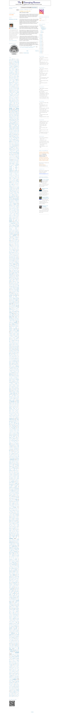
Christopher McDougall (16, 152)
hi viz (17, 309)
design (13, 194)
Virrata (10, 669)
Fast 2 (18, 241)
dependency (11, 193)
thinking (13, 637)
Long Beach (17, 366)
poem (9, 471)
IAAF (17, 324)
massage (10, 379)
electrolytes (10, 220)
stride (10, 608)
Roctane (10, 528)
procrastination (11, 484)
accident (11, 66)
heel (12, 307)
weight (13, 681)
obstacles (14, 438)
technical (12, 626)
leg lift (11, 357)
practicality (14, 479)
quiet (17, 495)
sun (17, 612)
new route (13, 424)
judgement (17, 343)
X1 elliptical (14, 692)
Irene (12, 339)
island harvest (15, 339)
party (12, 454)
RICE (14, 525)
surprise (14, 619)
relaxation (11, 513)
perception (17, 458)
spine (9, 591)
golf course (17, 283)
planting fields (15, 469)
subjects (13, 610)
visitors (13, 671)
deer (17, 191)
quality (10, 495)
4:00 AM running (17, 62)
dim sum (15, 197)
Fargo (10, 241)
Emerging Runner (13, 223)
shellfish (12, 567)
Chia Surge (17, 149)
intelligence (14, 334)
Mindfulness (14, 392)
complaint (16, 168)
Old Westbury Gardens (15, 441)
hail (17, 294)
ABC (13, 64)
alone (17, 77)
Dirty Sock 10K (15, 198)
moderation (11, 398)
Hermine (17, 308)
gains (15, 268)
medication (11, 383)
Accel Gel (15, 65)
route (13, 529)
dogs (17, 207)
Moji (14, 398)
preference (17, 480)
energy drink (16, 226)
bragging (15, 121)
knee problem (12, 351)
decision (11, 191)
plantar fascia (10, 468)
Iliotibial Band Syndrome (15, 325)
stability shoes (14, 596)
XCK (17, 692)
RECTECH (15, 508)
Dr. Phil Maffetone (13, 210)
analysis (17, 80)
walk (18, 674)
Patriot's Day (14, 455)
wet (14, 683)
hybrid (10, 324)
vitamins (15, 672)
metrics (10, 388)
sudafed (17, 611)
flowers (10, 255)
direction (18, 197)
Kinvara (13, 349)
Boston (18, 119)
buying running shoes (11, 135)
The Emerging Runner (13, 28)
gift (9, 278)
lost (9, 369)
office (9, 440)
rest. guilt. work (13, 522)
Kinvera (15, 350)
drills (13, 211)
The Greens (14, 635)
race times (15, 498)
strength (17, 606)
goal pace (13, 282)
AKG (17, 75)
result (10, 523)
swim (17, 620)
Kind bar (10, 349)
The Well (17, 636)
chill (10, 150)
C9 (15, 135)
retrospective (14, 524)
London (10, 366)
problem (16, 483)
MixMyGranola (11, 396)
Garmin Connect (14, 272)
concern (16, 169)
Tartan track (16, 624)
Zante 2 (10, 695)
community (11, 165)
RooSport (14, 528)
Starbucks (15, 597)
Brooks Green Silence (16, 127)
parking (13, 453)
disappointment (17, 199)
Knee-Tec (16, 351)
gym (13, 294)
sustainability (17, 619)
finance (10, 249)
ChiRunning (17, 150)
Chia (14, 149)
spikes (15, 590)
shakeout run (11, 566)
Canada (17, 139)
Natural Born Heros (11, 413)
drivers (15, 211)
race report (17, 497)
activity (13, 68)
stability (11, 596)
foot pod (18, 258)
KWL (10, 353)
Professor (12, 485)
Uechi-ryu (14, 660)
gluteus (17, 280)
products (18, 484)
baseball (14, 104)
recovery (14, 507)
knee (18, 350)
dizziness (18, 205)
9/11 (10, 64)
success (13, 611)
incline (14, 329)
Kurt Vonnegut (14, 352)
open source (13, 443)
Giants (17, 277)
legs (13, 357)
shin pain (16, 567)
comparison (10, 166)
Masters (14, 380)
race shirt (12, 498)
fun (14, 267)
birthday (16, 111)
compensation (10, 167)
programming (10, 486)
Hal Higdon (10, 295)
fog (9, 257)
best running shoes (16, 107)
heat (16, 306)
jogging (14, 343)
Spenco (10, 590)
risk (13, 526)
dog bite (10, 207)
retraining (10, 524)
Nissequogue (14, 428)
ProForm (16, 485)
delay (9, 192)
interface (14, 335)
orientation (17, 444)
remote (11, 515)
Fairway (10, 239)
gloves (14, 280)
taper (16, 622)
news (17, 425)
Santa (15, 554)
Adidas (16, 69)
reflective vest (17, 510)
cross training (11, 184)
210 (11, 61)
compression (10, 169)
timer (9, 640)
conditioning (11, 170)
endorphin (10, 225)
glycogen (10, 281)
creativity (13, 183)
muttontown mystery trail (13, 408)
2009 (41, 51)
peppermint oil (17, 457)
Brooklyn (10, 125)
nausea (18, 413)
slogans (15, 579)
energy (18, 225)
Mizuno (15, 396)
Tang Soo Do (12, 622)
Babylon (10, 96)
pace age (14, 450)
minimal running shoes (13, 393)
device (10, 195)
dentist (18, 192)
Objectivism (10, 438)
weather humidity (11, 680)
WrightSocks (14, 691)
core (15, 177)
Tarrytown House (12, 624)
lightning (17, 363)
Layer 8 (10, 356)
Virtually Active (14, 670)
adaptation (17, 68)
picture (13, 465)
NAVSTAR (15, 414)
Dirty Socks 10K (11, 199)
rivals (15, 526)
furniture (10, 268)
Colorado (17, 162)
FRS (10, 266)
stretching (17, 607)
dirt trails (11, 198)
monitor (17, 398)
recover (10, 507)
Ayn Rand (17, 95)
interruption (11, 336)
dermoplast (15, 193)
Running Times (17, 549)
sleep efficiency (15, 577)
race (12, 496)
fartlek (13, 241)
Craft (13, 182)
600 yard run (13, 63)
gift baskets (12, 278)
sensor (10, 565)
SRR (18, 595)
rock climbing (14, 527)
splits (11, 592)
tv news (17, 659)
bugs (12, 133)
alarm (9, 76)
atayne (11, 92)
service (15, 565)
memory (13, 386)
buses (17, 133)
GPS (18, 285)
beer (17, 105)
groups (14, 292)
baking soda (13, 98)
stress (10, 607)
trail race (10, 647)
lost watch (12, 369)
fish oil (18, 249)
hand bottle (10, 298)
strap (15, 604)
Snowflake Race (15, 582)
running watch (12, 550)
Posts (41, 18)
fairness (17, 238)
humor (10, 323)
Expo (13, 236)
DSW (15, 212)
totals (18, 641)
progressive (10, 487)
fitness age (10, 251)
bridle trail (17, 123)
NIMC (18, 427)
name (13, 411)
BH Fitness (14, 110)
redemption (10, 510)
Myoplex (17, 410)
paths (18, 454)
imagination (16, 326)
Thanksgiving (13, 633)
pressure (17, 481)
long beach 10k (13, 367)
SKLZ (13, 576)
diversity (14, 205)
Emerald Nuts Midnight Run (12, 222)
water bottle (16, 676)
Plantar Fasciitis (16, 468)
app (17, 84)
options (10, 444)
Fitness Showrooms (11, 252)
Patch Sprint (15, 454)
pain (12, 451)
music (14, 407)
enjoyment (16, 227)
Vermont (10, 667)
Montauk (10, 399)
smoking (17, 580)
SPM (14, 592)
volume (13, 673)
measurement (11, 382)
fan (18, 240)
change (10, 148)
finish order (13, 249)
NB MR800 (13, 415)
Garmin (10, 270)
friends (14, 264)
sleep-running (16, 578)
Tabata (18, 621)
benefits (18, 106)
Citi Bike (11, 153)
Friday (11, 264)
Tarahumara (15, 623)
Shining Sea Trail (14, 568)
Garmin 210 (15, 270)
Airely (15, 75)
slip (9, 579)
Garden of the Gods (15, 269)
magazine (11, 371)
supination (10, 618)
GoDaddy (11, 283)
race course (13, 497)
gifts (15, 278)
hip (15, 313)
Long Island (17, 367)
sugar (10, 612)
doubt (17, 208)
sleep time (13, 578)
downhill (10, 209)
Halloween (10, 296)
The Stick (14, 636)
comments (13, 164)
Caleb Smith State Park (16, 137)
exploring (10, 236)
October (17, 439)
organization (13, 444)
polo (12, 472)
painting (16, 451)
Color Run (13, 162)
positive (18, 473)
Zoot (17, 696)
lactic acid (10, 354)
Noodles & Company (16, 429)
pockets (14, 470)
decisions (14, 191)
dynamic (11, 213)
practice (17, 479)
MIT (9, 395)
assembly (10, 91)
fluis (17, 255)
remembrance (17, 514)
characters (13, 148)
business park (15, 134)
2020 (41, 35)
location (17, 365)
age (10, 75)
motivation (12, 401)
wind (13, 686)
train (18, 650)
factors (10, 238)
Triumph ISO (17, 656)
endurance (14, 225)
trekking (15, 655)
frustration (14, 266)
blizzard (17, 113)
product (15, 484)
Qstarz (14, 494)
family (10, 240)
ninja (10, 428)
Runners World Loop (13, 537)
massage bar (13, 379)
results (13, 523)
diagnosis (17, 195)
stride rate (17, 608)
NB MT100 (17, 415)
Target (18, 623)
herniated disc (11, 309)
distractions (10, 205)
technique (16, 626)
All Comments (42, 20)
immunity (16, 327)
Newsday (10, 426)
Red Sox (17, 509)
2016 (41, 41)
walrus (15, 675)
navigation (11, 414)
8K (18, 63)
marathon (10, 373)
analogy (13, 80)
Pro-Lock (13, 483)
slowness (10, 580)
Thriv (9, 638)
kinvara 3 (17, 349)
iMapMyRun (10, 327)
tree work (17, 654)
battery (10, 105)
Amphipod (16, 79)
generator (10, 277)
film (17, 248)
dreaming (18, 210)
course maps (13, 180)
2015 (41, 42)
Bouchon (17, 120)
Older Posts (37, 50)
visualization (16, 671)
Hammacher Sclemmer (12, 297)
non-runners (11, 429)
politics (10, 472)
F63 (10, 237)
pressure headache (11, 482)
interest (11, 335)
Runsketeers (15, 551)
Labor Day (13, 353)
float (18, 253)
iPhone (17, 338)
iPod (9, 339)
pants (12, 452)
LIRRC (15, 364)
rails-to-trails (17, 500)
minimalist (10, 394)
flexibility (10, 253)
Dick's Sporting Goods (12, 196)
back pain (16, 96)
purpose (11, 494)
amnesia (13, 79)
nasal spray (16, 411)
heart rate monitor (13, 306)
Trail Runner (14, 647)
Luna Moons (13, 370)
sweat (11, 620)
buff (10, 133)
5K (10, 63)
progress (16, 486)
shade (18, 565)
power (18, 478)
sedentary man (14, 562)
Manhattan (15, 371)
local (13, 365)
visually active (11, 672)
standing (11, 597)
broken (10, 124)
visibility (18, 670)
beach (15, 105)
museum (10, 407)
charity (17, 148)
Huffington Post (11, 322)
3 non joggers (14, 61)
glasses (14, 279)
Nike (12, 427)
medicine (16, 383)
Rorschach (10, 529)
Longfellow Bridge (16, 368)
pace (10, 450)
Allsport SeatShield (13, 77)
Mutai (17, 407)
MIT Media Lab (15, 395)
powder (15, 478)
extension (16, 236)
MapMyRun (13, 372)
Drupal (13, 212)
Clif (10, 155)
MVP (15, 409)
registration (11, 511)
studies (17, 609)
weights (16, 682)
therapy (10, 637)
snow (10, 582)
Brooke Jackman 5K (15, 124)
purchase (10, 493)
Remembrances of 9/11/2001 (13, 19)
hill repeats (15, 312)
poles (14, 471)
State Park (12, 598)
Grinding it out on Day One (24, 11)
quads (17, 494)
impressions (10, 328)
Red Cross (13, 509)
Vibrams (18, 667)
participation (16, 453)
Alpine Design (11, 78)
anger (9, 81)
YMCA (15, 694)
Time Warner (16, 639)
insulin (11, 334)
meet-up (17, 384)
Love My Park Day (16, 369)
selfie (18, 564)
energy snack (11, 227)
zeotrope (16, 695)
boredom (10, 119)
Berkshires (11, 107)
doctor (17, 206)
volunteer (17, 673)
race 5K (16, 496)
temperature (15, 628)
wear (10, 679)
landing (14, 354)
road (17, 526)
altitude (15, 78)
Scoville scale (13, 561)
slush (13, 580)
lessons (13, 358)
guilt (12, 293)
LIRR (12, 364)
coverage (10, 181)
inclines (18, 329)
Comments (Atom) (26, 52)
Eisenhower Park (11, 219)
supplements (14, 618)
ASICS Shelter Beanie (15, 90)
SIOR (14, 575)
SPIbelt (13, 590)
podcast (17, 470)
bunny (15, 133)
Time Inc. (18, 638)
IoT (12, 338)
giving (11, 279)
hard (9, 300)
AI (12, 75)
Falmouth (16, 239)
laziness (16, 356)
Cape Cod (14, 140)
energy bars (12, 226)
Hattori (17, 300)
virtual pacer (14, 669)
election (17, 219)
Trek (12, 655)
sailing (17, 553)
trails (18, 649)
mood (17, 399)
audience (15, 94)
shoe (17, 568)
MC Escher (16, 381)
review (18, 524)
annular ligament (16, 82)
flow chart (17, 254)
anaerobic (10, 80)
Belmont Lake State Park (12, 106)
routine (17, 529)
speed (11, 589)
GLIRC (10, 280)
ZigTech (13, 696)
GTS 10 (17, 292)
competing (16, 167)
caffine (17, 136)
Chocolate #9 (12, 151)
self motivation (15, 563)
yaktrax (15, 693)
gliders (17, 279)
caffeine (14, 136)
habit (15, 294)
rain (10, 501)
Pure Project (17, 493)
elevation (16, 220)
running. (17, 550)
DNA (14, 206)
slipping (12, 579)
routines (10, 530)
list (17, 364)
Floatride (11, 254)
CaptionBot (15, 141)
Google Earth (16, 284)
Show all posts (34, 7)
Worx (11, 691)
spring (13, 595)
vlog (17, 672)
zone (15, 696)
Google (13, 284)
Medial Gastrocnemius (16, 382)
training (11, 651)
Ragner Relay (10, 500)
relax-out (18, 512)
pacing (17, 450)
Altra (17, 78)
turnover (13, 659)
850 (16, 63)
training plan (17, 651)
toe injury (11, 641)
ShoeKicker (15, 569)
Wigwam (18, 684)
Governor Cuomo (14, 285)
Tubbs (10, 658)
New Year (13, 425)
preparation (12, 481)
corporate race (15, 178)
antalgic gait (11, 83)
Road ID (10, 527)
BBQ (12, 105)
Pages (9, 451)
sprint (16, 595)
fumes (12, 267)
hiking (15, 311)
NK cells (18, 428)
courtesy (17, 180)
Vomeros (10, 674)
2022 (41, 25)
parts (9, 454)
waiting (16, 674)
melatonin (14, 385)
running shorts (11, 547)
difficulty (10, 197)
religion (13, 514)
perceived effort (12, 458)
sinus (10, 575)
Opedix (10, 443)
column (10, 164)
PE (10, 457)
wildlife (11, 685)
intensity (18, 334)
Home (27, 50)
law (17, 355)
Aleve (12, 76)
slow (17, 579)
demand (12, 192)
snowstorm (14, 583)
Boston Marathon (12, 120)
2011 (41, 48)
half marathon (15, 295)
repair (17, 515)
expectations (16, 234)
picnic (10, 465)
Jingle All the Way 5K (14, 342)
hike (13, 311)
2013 (41, 45)
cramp (15, 182)
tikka (12, 638)
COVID (14, 181)
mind (10, 392)
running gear (11, 541)
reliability (18, 513)
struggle (14, 609)
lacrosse (17, 353)
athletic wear (14, 92)
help (13, 308)
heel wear (15, 307)
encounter (16, 224)
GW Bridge (10, 294)
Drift (10, 211)
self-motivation (14, 564)
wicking (15, 684)
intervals (16, 336)
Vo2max (10, 673)
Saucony (18, 555)
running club (13, 539)
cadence (10, 136)
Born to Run (14, 119)
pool (14, 472)
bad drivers (16, 97)
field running (13, 248)
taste (9, 625)
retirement (17, 523)
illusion (13, 326)
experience (14, 235)
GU (9, 293)
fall (13, 239)
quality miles (14, 495)
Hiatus (10, 310)
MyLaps (13, 410)
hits (16, 314)
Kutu (17, 352)
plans (17, 467)
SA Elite (17, 552)
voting (13, 674)
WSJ (10, 692)
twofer (10, 660)
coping (13, 177)
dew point (13, 195)
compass (16, 166)
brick (17, 122)
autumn (18, 94)
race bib (10, 497)
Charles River (11, 149)
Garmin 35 (10, 271)
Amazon (10, 79)
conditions (16, 170)
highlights (10, 311)
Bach (13, 96)
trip (10, 656)
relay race (14, 513)
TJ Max (18, 640)
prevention (17, 482)
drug (10, 212)
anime (17, 81)
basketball (17, 104)
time (14, 638)
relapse (15, 512)
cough (17, 179)
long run (11, 368)
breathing (14, 122)
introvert (10, 337)
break (11, 122)
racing (16, 499)
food (17, 257)
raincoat (14, 501)
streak (16, 605)
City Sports (12, 154)
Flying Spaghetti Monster (12, 256)
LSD (10, 370)
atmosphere (12, 93)
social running (16, 584)
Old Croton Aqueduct (14, 440)
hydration (13, 324)
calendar (11, 138)
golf (14, 283)
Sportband (14, 593)
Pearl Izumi (13, 457)
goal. (15, 282)
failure (13, 238)
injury (18, 330)
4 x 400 (13, 62)
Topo (16, 641)
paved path (16, 456)
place (13, 466)
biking (13, 111)
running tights (12, 549)
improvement (15, 328)
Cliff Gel (13, 155)
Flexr (13, 253)
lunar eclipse (17, 370)
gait (17, 268)
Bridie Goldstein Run (12, 123)
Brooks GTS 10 (12, 128)
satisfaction (13, 555)
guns (17, 293)
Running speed (16, 547)
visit (10, 671)
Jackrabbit (13, 340)
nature (15, 413)
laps (17, 354)
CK (15, 154)
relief (10, 514)
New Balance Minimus (12, 422)
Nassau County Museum (12, 412)
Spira (12, 591)
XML (9, 693)
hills (12, 313)
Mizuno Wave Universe (16, 397)
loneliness (13, 366)
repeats (10, 516)
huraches (13, 323)
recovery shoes (11, 508)
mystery (10, 411)
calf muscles (16, 138)
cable (17, 135)
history (13, 314)
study (9, 610)
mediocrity (10, 384)
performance (12, 459)
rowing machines (15, 530)
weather (14, 679)
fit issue (11, 250)
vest (15, 667)
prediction (13, 480)
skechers (10, 576)
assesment (14, 91)
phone (13, 464)
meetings (10, 385)
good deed (10, 284)
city (13, 153)
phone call (16, 464)
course (10, 180)
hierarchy (17, 310)
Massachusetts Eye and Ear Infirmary (13, 378)
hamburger (16, 296)
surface (11, 619)
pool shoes (17, 472)
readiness (13, 503)
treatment (13, 654)
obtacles (17, 438)
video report (16, 668)
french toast (14, 263)
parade (15, 452)
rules (13, 531)
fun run (17, 267)
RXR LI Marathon (11, 552)
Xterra (12, 693)
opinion (17, 443)
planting (10, 469)
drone (18, 211)
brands (18, 121)
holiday (10, 316)
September (42, 26)
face (13, 237)
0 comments (34, 46)
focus (17, 256)
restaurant (17, 522)
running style (11, 548)
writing (18, 691)
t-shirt (15, 621)
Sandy (13, 554)
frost (14, 265)
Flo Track (16, 253)
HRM (16, 321)
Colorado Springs (11, 163)
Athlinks (18, 92)
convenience (11, 176)
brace (12, 121)
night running (14, 426)
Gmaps (14, 281)
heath (9, 307)
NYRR (17, 437)
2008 (41, 52)
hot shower (17, 320)
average (11, 95)
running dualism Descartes (15, 540)
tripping (13, 656)
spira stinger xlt (17, 591)
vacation (32, 47)
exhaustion (11, 234)
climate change (17, 155)
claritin (18, 154)
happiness (16, 299)
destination (16, 194)
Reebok (14, 510)
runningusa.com (11, 551)
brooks (14, 126)
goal (9, 282)
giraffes (18, 278)
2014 (41, 44)
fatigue (10, 244)
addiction (13, 69)
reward (11, 525)
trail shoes (15, 649)
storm (10, 604)
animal (13, 81)
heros (14, 309)
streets (13, 606)
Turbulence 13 (14, 658)
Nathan (17, 412)
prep (9, 481)
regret (14, 511)
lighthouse (13, 363)
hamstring (17, 297)
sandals (10, 554)
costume (14, 179)
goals (18, 282)
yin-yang (12, 694)
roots (17, 528)
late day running (14, 355)
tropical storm (14, 657)
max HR (13, 381)
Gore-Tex (10, 285)
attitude (16, 93)
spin (17, 590)
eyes (18, 236)
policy (17, 471)
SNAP (10, 581)
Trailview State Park (13, 650)
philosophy (10, 464)
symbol (10, 621)
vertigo (13, 667)
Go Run (17, 281)
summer (13, 612)
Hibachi (13, 310)
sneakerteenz (16, 581)
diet (17, 196)
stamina (18, 596)
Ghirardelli (14, 277)
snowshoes (10, 583)
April (42, 32)
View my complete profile (13, 40)
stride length (13, 608)
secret (9, 562)
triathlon (18, 655)
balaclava (17, 98)
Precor (10, 480)
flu (12, 255)
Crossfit (17, 184)
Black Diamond (13, 112)
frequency (17, 263)
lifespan (10, 363)
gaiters (10, 269)
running (11, 538)
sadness (10, 553)
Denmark (15, 192)
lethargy (16, 358)
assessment (17, 91)
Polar (12, 471)
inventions (14, 337)
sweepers (14, 620)
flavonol (17, 252)
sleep (15, 576)
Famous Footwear (15, 240)
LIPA (9, 364)
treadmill (17, 652)
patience (11, 455)
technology (10, 627)
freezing (10, 263)
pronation (14, 487)
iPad (14, 338)
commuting (16, 165)
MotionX (17, 400)
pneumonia (10, 470)
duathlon (18, 212)
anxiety (14, 84)
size (17, 575)
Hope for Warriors (12, 320)
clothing (16, 156)
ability (15, 64)
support (18, 618)
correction (10, 179)
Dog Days (14, 207)
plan (15, 466)
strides (11, 609)
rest (15, 521)
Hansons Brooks (12, 299)
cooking (15, 176)
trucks (18, 657)
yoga (17, 694)
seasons (17, 561)
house (13, 321)
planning (13, 467)
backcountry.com (11, 97)
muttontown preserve (11, 409)
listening (10, 365)
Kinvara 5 (12, 350)
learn (18, 356)
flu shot (15, 255)
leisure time (16, 357)
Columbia (17, 163)
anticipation (16, 83)
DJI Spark (11, 206)
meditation (14, 384)
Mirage (14, 394)
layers (13, 356)
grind (29, 47)
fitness (17, 250)
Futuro (13, 268)
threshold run (16, 637)
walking (11, 675)
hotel (10, 321)
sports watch (15, 594)
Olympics (10, 442)
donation (10, 208)
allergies (15, 76)
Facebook (16, 237)
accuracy (10, 67)
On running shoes (15, 442)
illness (10, 326)
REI (12, 512)
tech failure (15, 625)
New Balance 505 (16, 421)
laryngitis (10, 355)
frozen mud (17, 265)
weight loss (11, 682)
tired (15, 640)
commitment (17, 164)
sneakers (13, 581)
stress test (13, 607)
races (13, 499)
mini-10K (18, 392)
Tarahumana (10, 623)
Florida (14, 254)
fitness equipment (16, 251)
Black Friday (17, 112)
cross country (16, 183)
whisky (17, 683)
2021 (9, 61)
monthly (14, 399)
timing (12, 640)
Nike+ (15, 427)
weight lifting (17, 681)
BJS (9, 112)
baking (10, 98)
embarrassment (16, 221)
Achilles (15, 67)
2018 (41, 38)
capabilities (10, 140)
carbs (18, 141)
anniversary (10, 82)
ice (9, 325)
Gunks (15, 293)
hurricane (17, 323)
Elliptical (10, 221)
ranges (17, 501)
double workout (14, 208)
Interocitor (18, 335)
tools (13, 641)
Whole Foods (10, 684)
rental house (14, 515)
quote (9, 496)
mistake (17, 394)
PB (18, 456)
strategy (12, 605)
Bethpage (10, 108)
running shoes (14, 546)
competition (10, 168)
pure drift (13, 493)
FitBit (14, 250)
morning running (11, 400)
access (18, 65)
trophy (11, 657)
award (14, 95)
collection (10, 162)
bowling (10, 121)
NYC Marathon (13, 436)
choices (17, 151)
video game (11, 668)
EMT (13, 224)
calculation (10, 137)
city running (17, 153)
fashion (15, 241)
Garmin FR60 (11, 273)
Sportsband (10, 595)
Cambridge (14, 139)
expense (10, 235)
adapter (10, 69)
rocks (17, 527)
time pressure (11, 639)
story (13, 604)
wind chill (16, 686)
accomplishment (16, 66)
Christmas (10, 152)
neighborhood (11, 418)
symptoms (13, 621)
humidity (15, 322)
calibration (10, 139)
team (12, 625)
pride (9, 483)
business (10, 134)
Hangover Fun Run (16, 298)
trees (9, 655)
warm (17, 675)
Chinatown (14, 150)
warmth (10, 676)
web (15, 680)
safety (13, 553)
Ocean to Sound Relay (12, 439)
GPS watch (12, 286)
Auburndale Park (11, 94)
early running (16, 213)
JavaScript (13, 341)
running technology (16, 548)
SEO (13, 565)
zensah (13, 695)
